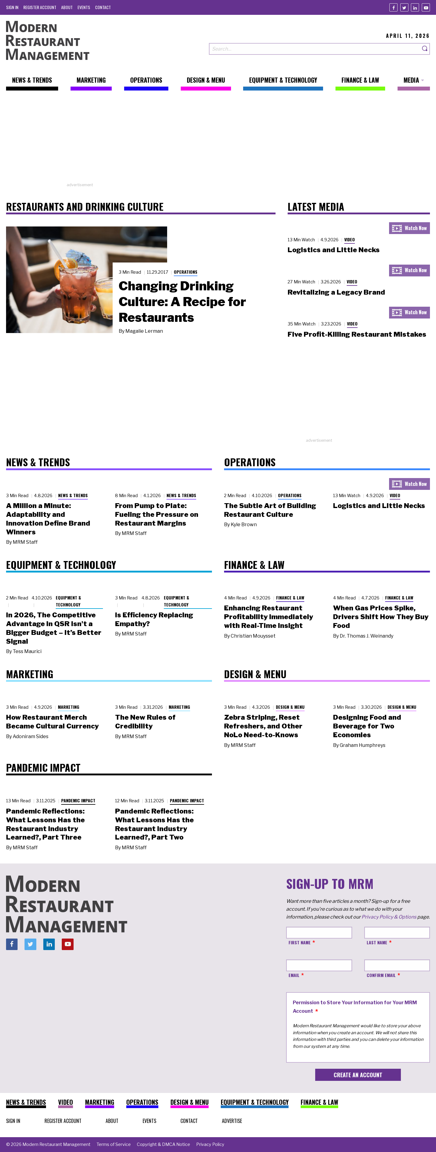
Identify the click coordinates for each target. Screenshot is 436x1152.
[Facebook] (393, 7)
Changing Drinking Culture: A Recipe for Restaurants (182, 301)
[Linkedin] (415, 7)
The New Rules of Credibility (145, 721)
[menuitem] (12, 7)
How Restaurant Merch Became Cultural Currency (52, 721)
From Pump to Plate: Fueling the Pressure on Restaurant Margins (156, 514)
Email (294, 975)
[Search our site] (314, 49)
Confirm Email (381, 975)
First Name (300, 942)
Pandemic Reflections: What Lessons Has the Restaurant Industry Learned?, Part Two (154, 824)
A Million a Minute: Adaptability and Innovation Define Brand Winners (48, 518)
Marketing (68, 707)
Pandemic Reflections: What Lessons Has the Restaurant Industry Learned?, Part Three (45, 824)
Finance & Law (290, 597)
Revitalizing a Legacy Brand (336, 292)
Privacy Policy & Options (389, 917)
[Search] (425, 49)
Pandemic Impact (78, 800)
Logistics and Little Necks (334, 250)
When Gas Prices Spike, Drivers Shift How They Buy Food (380, 617)
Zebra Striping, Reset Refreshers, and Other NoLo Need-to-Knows (263, 726)
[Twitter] (404, 7)
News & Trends (73, 495)
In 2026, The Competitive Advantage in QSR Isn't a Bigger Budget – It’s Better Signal (53, 628)
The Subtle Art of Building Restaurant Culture (270, 510)
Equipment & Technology (68, 601)
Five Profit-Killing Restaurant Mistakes (357, 334)
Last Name (377, 942)
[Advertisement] (218, 139)
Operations (185, 272)
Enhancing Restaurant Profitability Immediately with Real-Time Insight (268, 617)
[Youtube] (426, 7)
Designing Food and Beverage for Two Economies (367, 726)
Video (349, 239)
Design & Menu (290, 707)
